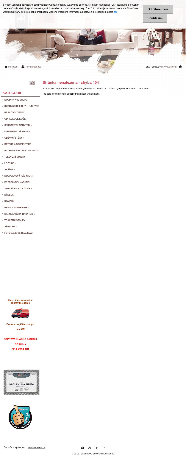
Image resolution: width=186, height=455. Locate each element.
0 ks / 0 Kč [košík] (168, 66)
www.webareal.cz (36, 447)
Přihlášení (13, 66)
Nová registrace (33, 66)
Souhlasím (155, 18)
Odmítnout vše (158, 9)
